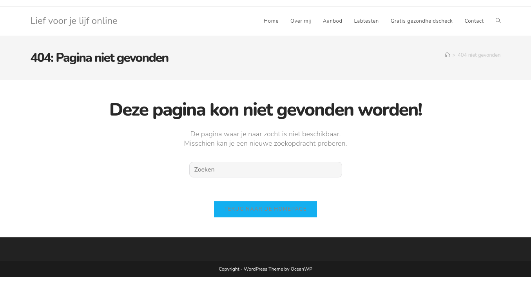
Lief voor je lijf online (74, 20)
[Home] (447, 55)
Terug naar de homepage (265, 209)
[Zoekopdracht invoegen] (265, 169)
